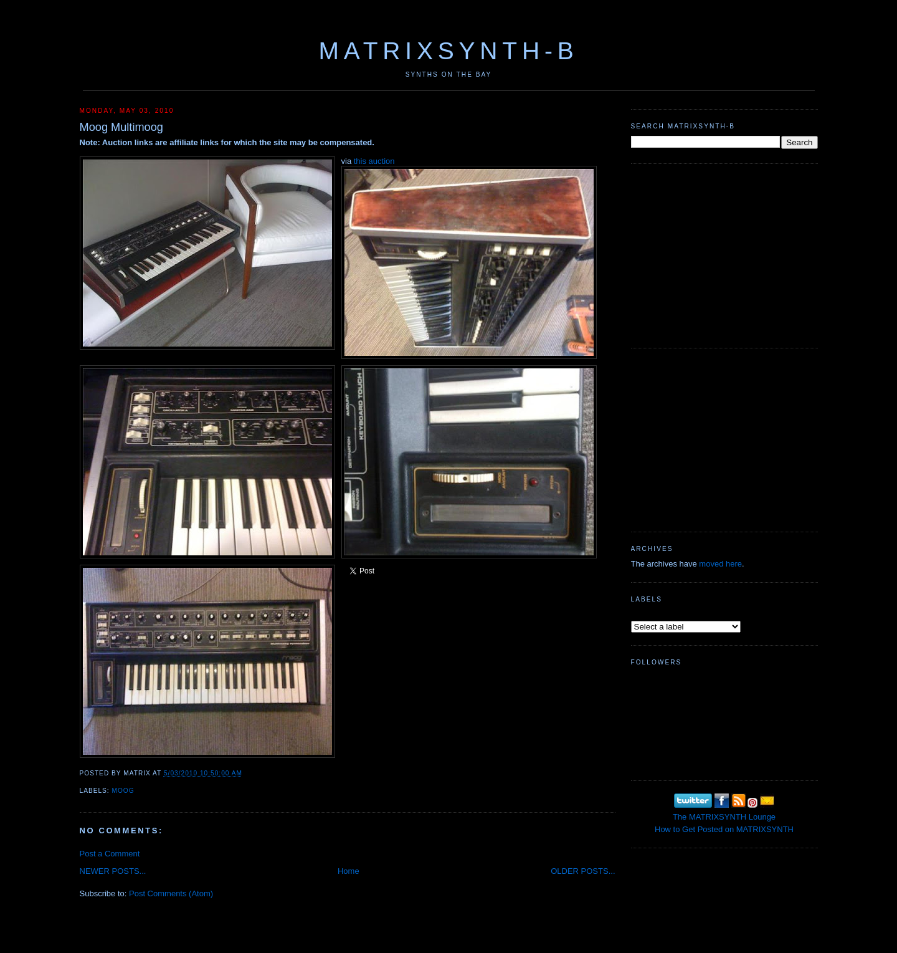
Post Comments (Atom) (171, 893)
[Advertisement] (724, 254)
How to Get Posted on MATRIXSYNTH (724, 829)
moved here (720, 563)
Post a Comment (110, 853)
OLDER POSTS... (583, 871)
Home (348, 871)
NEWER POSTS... (113, 871)
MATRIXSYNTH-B (448, 50)
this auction (374, 161)
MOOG (123, 790)
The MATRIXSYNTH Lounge (724, 816)
